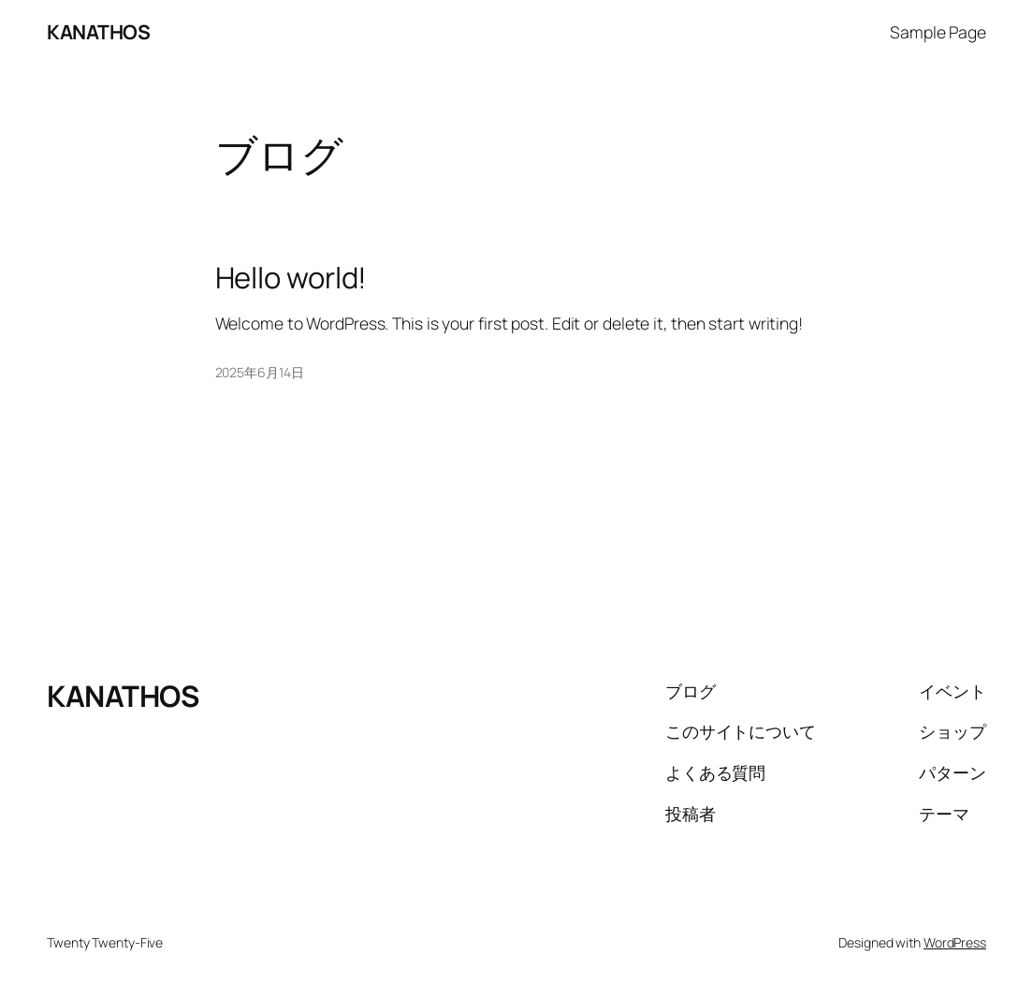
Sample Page (938, 32)
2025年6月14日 (259, 372)
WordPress (955, 942)
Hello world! (291, 277)
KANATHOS (98, 32)
